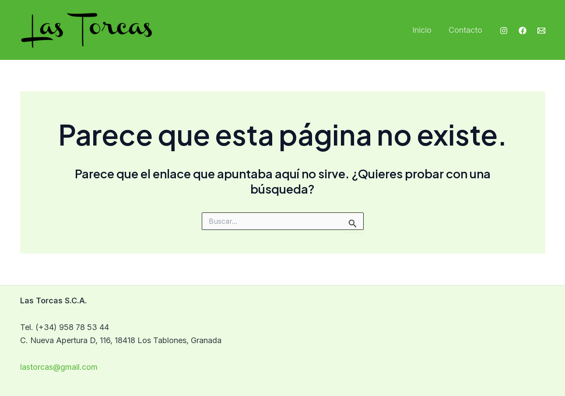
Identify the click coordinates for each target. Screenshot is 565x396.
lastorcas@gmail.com (59, 367)
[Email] (541, 31)
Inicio (424, 30)
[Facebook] (522, 31)
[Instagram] (504, 31)
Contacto (466, 30)
